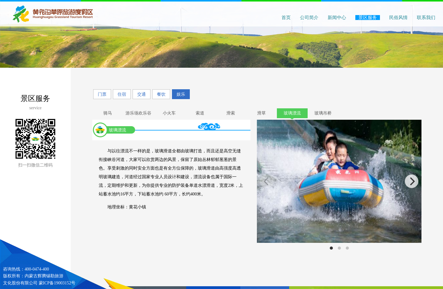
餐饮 (161, 94)
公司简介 (309, 17)
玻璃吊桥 (323, 113)
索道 (200, 113)
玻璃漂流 (292, 113)
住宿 (122, 94)
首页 (286, 17)
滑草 (261, 113)
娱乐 (181, 94)
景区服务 (367, 17)
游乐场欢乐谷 (138, 113)
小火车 (169, 113)
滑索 (230, 113)
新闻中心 (337, 17)
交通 (141, 94)
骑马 (107, 113)
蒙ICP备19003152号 (57, 283)
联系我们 (426, 17)
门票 (102, 94)
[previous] (266, 181)
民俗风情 (398, 17)
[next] (411, 181)
